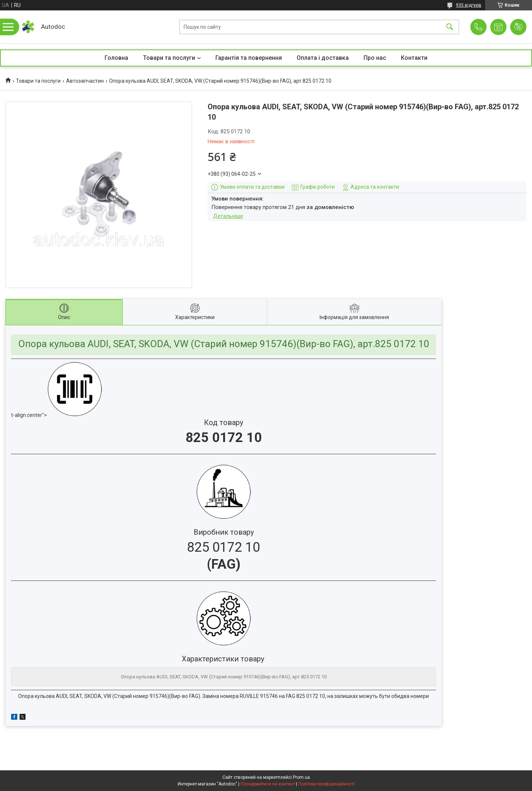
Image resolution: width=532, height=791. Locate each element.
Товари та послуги (169, 57)
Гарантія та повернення (248, 57)
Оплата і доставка (323, 57)
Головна (116, 57)
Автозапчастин (85, 81)
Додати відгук (518, 27)
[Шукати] (449, 27)
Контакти (414, 57)
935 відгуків (468, 5)
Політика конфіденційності (326, 784)
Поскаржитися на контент (268, 784)
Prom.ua (301, 777)
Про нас (375, 57)
